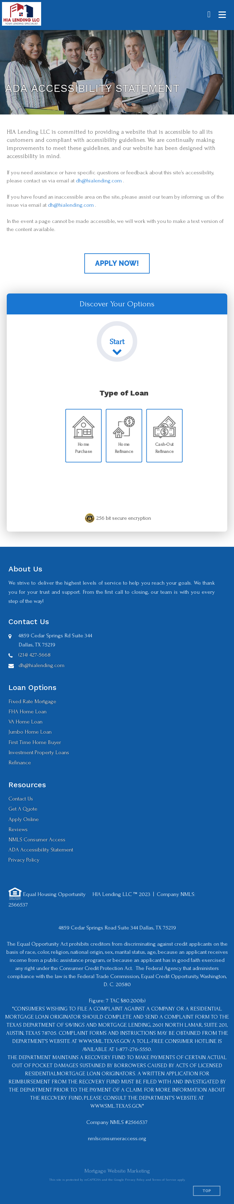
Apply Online (23, 819)
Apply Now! (117, 263)
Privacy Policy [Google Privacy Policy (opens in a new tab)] (135, 1179)
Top (207, 1191)
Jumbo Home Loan (30, 731)
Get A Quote (22, 808)
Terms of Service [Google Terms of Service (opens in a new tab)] (164, 1179)
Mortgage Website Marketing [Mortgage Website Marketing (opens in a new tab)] (117, 1171)
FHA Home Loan (27, 711)
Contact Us (20, 798)
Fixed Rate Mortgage (32, 701)
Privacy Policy (23, 859)
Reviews (18, 829)
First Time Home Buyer (34, 742)
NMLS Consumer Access (36, 839)
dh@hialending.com (99, 180)
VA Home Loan (25, 721)
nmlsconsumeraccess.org (117, 1138)
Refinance (19, 762)
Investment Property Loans (38, 752)
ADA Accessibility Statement (40, 849)
